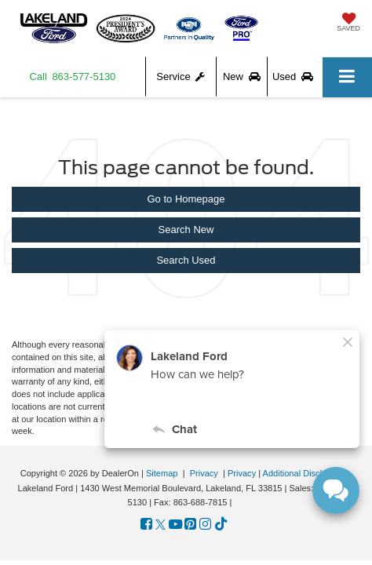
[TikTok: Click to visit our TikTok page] (221, 524)
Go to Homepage (185, 199)
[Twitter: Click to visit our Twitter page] (160, 524)
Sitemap (162, 473)
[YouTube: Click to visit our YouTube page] (175, 524)
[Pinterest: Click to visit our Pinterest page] (190, 524)
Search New (186, 229)
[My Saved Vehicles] (348, 23)
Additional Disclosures (305, 473)
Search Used (185, 260)
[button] (73, 76)
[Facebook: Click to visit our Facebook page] (146, 524)
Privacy (204, 473)
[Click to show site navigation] (347, 77)
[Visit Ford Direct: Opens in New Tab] (239, 502)
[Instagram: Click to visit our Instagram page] (205, 524)
